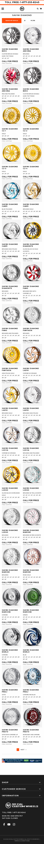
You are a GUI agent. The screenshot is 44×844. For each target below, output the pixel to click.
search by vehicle (11, 20)
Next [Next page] (24, 749)
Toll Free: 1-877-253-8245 (22, 2)
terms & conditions (22, 841)
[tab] (22, 782)
